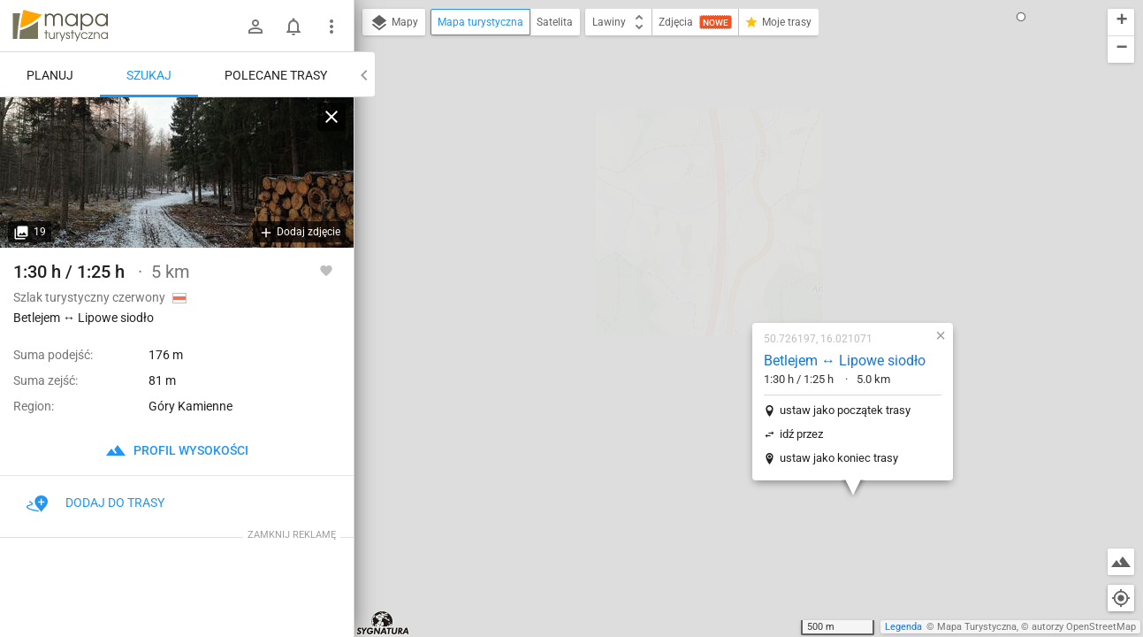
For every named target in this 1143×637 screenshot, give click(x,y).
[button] (979, 108)
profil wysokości (176, 450)
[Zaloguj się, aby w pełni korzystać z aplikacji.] (326, 270)
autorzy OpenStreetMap (1084, 627)
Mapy (394, 23)
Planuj (50, 75)
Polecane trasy (276, 75)
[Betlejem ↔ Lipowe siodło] (177, 172)
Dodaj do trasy (95, 502)
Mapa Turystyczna (977, 627)
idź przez (698, 248)
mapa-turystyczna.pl (60, 25)
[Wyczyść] (331, 117)
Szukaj (148, 75)
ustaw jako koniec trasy (735, 272)
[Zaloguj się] (255, 26)
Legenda (903, 627)
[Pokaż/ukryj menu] (331, 26)
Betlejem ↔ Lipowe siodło (741, 174)
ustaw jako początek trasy (741, 224)
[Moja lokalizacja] (1121, 598)
